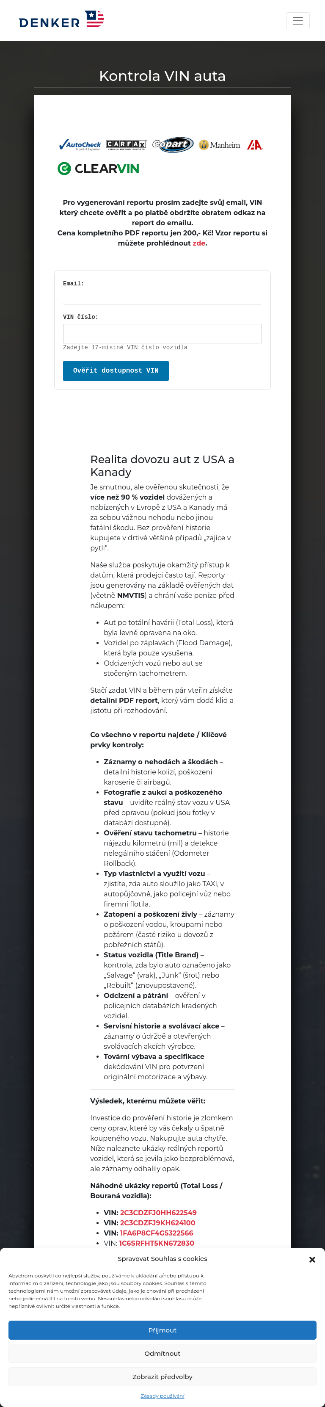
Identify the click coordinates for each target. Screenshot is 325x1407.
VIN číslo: (81, 317)
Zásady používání (162, 1396)
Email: (73, 283)
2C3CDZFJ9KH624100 (158, 1223)
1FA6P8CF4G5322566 (156, 1233)
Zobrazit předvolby (162, 1377)
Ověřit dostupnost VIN (116, 371)
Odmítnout (162, 1353)
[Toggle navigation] (298, 20)
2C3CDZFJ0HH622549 (158, 1213)
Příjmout (163, 1330)
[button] (312, 1259)
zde (199, 243)
